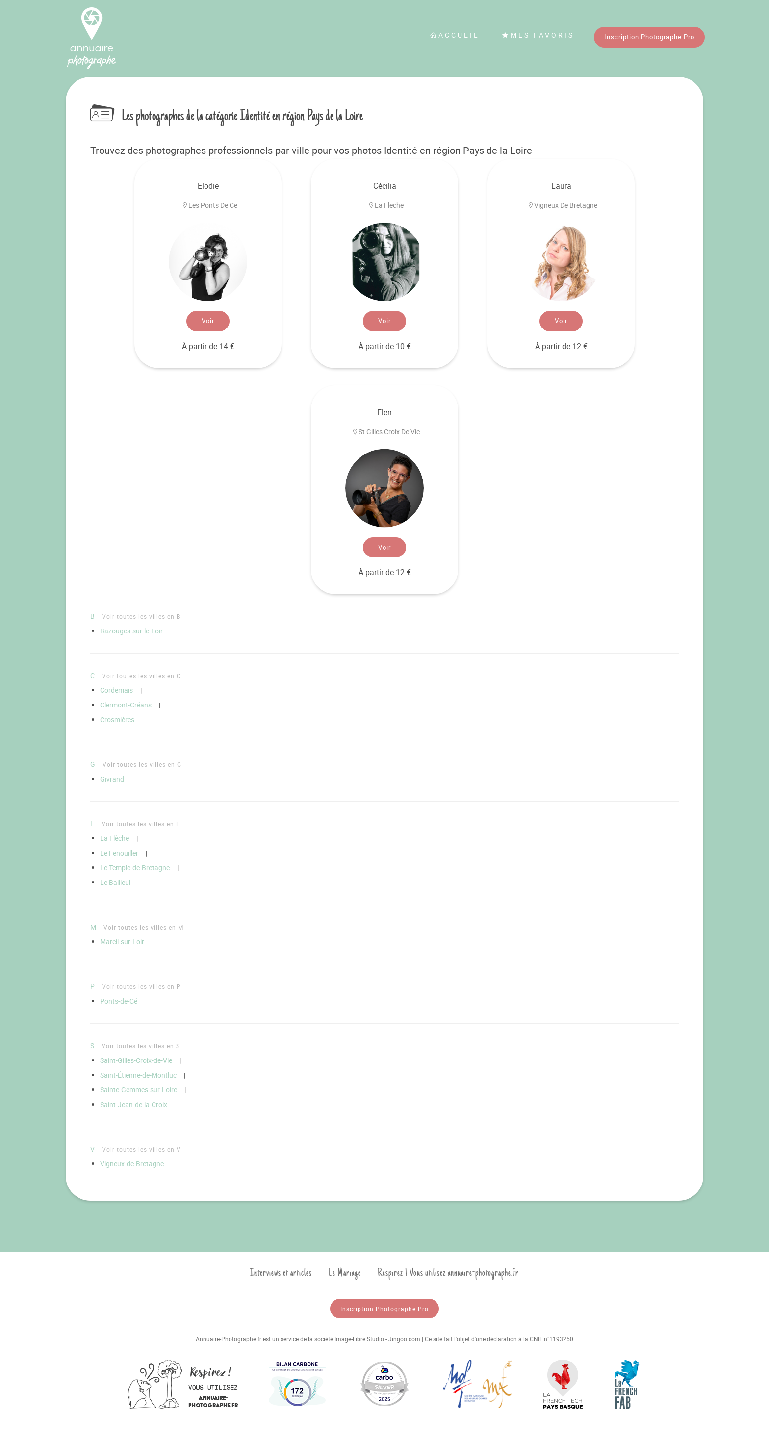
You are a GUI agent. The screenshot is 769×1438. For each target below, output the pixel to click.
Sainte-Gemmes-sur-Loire (138, 1089)
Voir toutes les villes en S (141, 1046)
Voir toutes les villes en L (140, 824)
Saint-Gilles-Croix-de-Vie (136, 1060)
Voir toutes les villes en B (141, 616)
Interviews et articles (281, 1272)
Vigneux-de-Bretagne (132, 1163)
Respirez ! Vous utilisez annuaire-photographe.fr (448, 1272)
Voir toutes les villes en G (142, 764)
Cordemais (116, 690)
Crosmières (117, 719)
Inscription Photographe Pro (649, 36)
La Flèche (114, 838)
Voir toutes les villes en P (141, 986)
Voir (208, 320)
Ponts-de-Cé (118, 1001)
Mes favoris (538, 35)
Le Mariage (345, 1272)
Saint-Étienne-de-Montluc (138, 1075)
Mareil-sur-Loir (122, 941)
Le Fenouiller (119, 853)
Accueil (455, 35)
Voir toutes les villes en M (143, 927)
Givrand (112, 778)
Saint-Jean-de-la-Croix (133, 1104)
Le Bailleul (115, 882)
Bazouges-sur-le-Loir (131, 630)
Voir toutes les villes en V (141, 1149)
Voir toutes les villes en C (141, 676)
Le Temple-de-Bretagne (135, 867)
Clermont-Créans (126, 704)
